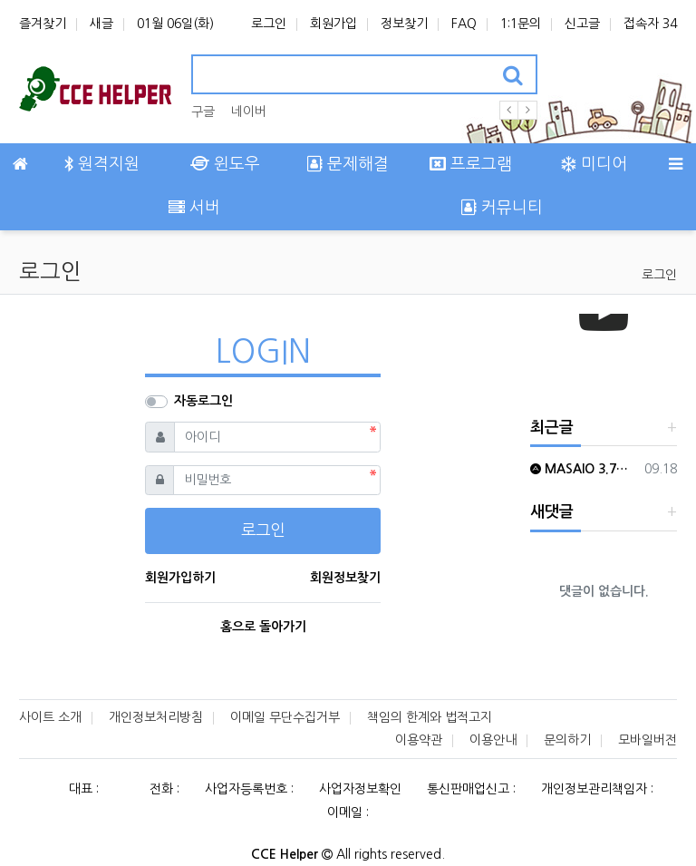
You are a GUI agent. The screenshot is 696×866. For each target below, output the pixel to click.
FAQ (464, 23)
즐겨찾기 (42, 23)
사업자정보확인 (360, 789)
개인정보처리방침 (156, 717)
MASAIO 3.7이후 (584, 468)
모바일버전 (647, 740)
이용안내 (493, 740)
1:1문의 (520, 23)
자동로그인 (203, 400)
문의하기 (567, 740)
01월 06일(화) (175, 23)
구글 (203, 111)
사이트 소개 (50, 717)
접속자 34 (650, 23)
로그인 (268, 23)
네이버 (248, 111)
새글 (101, 23)
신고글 (582, 23)
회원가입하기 (180, 577)
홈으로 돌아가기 (263, 626)
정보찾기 (404, 23)
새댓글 (552, 512)
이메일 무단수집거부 (285, 717)
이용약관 (418, 740)
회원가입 (333, 23)
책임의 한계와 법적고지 (429, 717)
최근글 (552, 427)
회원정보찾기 (345, 577)
